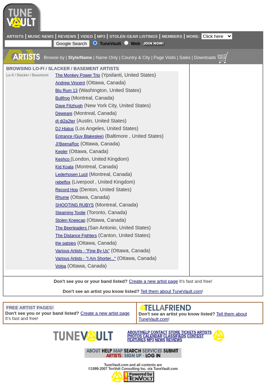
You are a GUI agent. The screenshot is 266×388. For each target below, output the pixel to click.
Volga (60, 266)
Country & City (136, 57)
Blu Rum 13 (66, 90)
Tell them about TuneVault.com (171, 291)
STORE (174, 332)
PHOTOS (134, 336)
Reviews (67, 36)
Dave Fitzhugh (69, 105)
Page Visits (165, 57)
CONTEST (195, 336)
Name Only (107, 57)
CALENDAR (152, 336)
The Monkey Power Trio (77, 75)
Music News (41, 36)
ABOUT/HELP (138, 332)
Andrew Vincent (70, 83)
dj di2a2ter (65, 121)
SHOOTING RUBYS (74, 205)
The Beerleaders (71, 228)
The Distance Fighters (76, 235)
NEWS (160, 340)
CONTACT (159, 332)
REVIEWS (174, 340)
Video (86, 36)
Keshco (63, 159)
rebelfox (63, 182)
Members (172, 36)
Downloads (205, 57)
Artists (14, 36)
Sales (184, 57)
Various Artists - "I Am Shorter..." (85, 258)
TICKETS (188, 332)
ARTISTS (204, 332)
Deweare (63, 113)
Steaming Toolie (70, 212)
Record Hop (66, 189)
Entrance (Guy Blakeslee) (79, 136)
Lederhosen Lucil (71, 174)
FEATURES (136, 340)
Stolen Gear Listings (133, 36)
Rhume (62, 197)
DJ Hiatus (64, 128)
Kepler (61, 151)
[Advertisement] (219, 170)
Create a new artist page (153, 281)
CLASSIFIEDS (174, 336)
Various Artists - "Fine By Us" (82, 250)
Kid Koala (64, 167)
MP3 (101, 36)
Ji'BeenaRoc (67, 144)
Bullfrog (62, 98)
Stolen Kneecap (70, 220)
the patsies (65, 243)
